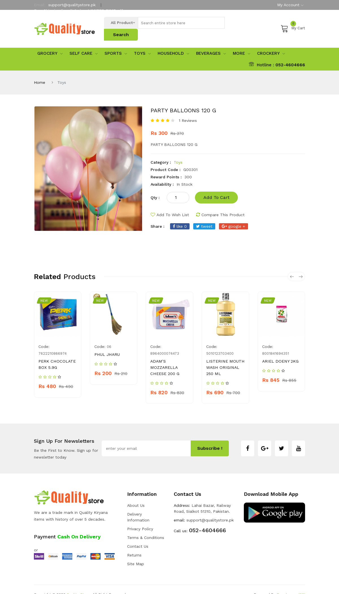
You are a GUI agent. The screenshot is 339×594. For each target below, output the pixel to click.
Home (39, 71)
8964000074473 (164, 343)
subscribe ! (209, 437)
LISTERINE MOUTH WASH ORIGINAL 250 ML (224, 356)
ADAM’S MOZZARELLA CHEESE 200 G (164, 356)
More (241, 42)
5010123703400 (220, 343)
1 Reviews (188, 110)
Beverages (211, 42)
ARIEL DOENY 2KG (279, 350)
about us (136, 494)
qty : (155, 187)
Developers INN (291, 584)
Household (173, 42)
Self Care (83, 42)
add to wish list (170, 204)
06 (109, 336)
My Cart (293, 23)
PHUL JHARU (106, 343)
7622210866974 (52, 343)
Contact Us (137, 535)
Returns (134, 544)
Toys (142, 42)
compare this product (220, 204)
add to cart (216, 186)
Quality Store (78, 584)
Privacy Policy (140, 518)
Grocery (50, 42)
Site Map (135, 553)
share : (157, 215)
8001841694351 (275, 343)
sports (116, 42)
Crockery (271, 42)
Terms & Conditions (145, 527)
